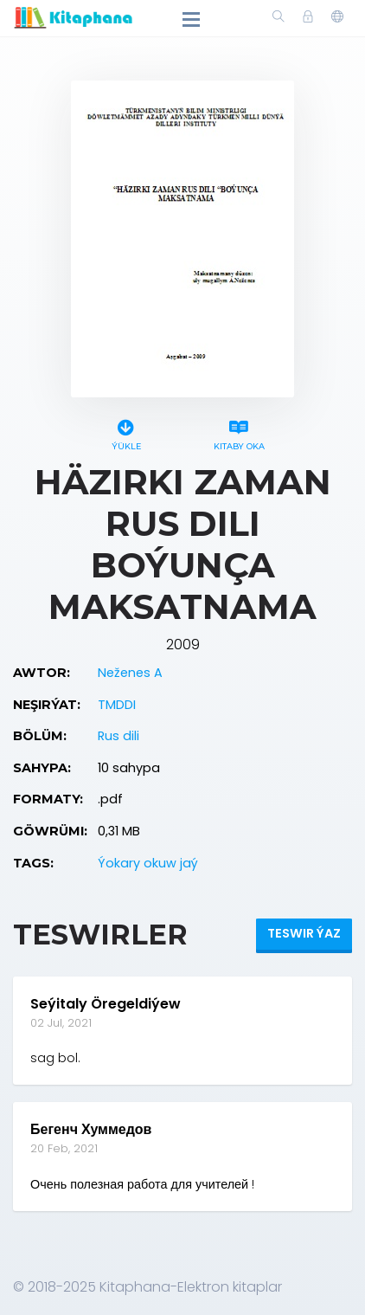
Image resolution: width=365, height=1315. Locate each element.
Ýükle (126, 432)
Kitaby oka (239, 432)
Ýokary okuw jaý (148, 863)
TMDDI (117, 704)
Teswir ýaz (304, 933)
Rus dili (118, 736)
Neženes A (130, 672)
